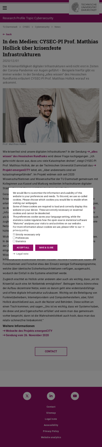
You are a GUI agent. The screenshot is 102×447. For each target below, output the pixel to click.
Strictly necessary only (26, 234)
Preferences (21, 238)
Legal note (20, 253)
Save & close (46, 247)
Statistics (19, 241)
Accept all (23, 247)
